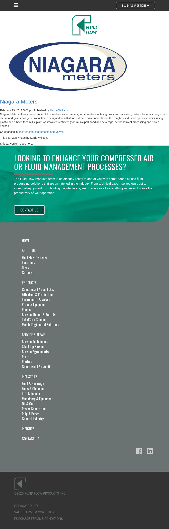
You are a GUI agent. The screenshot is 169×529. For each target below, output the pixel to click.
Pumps (26, 309)
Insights (28, 428)
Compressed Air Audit (36, 366)
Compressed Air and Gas (38, 289)
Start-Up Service (33, 346)
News (25, 267)
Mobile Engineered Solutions (40, 324)
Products (29, 282)
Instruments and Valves (49, 131)
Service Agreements (35, 351)
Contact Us (29, 209)
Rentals (27, 361)
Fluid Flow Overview (34, 257)
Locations (28, 262)
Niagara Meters (18, 102)
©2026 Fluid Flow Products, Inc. (40, 493)
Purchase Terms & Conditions (38, 519)
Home (26, 240)
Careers (27, 272)
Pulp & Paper (30, 413)
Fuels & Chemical (33, 388)
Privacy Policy (26, 506)
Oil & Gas (28, 403)
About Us (29, 250)
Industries (29, 376)
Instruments (26, 131)
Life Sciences (31, 393)
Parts (25, 356)
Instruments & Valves (36, 299)
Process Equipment (34, 304)
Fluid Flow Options (135, 5)
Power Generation (34, 408)
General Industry (33, 418)
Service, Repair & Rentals (38, 314)
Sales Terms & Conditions (35, 512)
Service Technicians (35, 341)
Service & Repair (33, 334)
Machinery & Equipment (37, 398)
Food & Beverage (33, 383)
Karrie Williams (59, 110)
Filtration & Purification (37, 294)
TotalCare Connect (34, 319)
